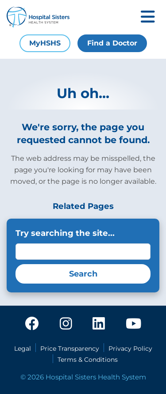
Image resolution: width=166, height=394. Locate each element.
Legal (22, 348)
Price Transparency (69, 348)
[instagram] (66, 324)
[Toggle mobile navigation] (148, 17)
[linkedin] (99, 324)
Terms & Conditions (88, 360)
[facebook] (32, 324)
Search (83, 274)
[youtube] (133, 324)
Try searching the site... (65, 233)
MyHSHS (45, 43)
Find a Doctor (112, 43)
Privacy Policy (130, 348)
